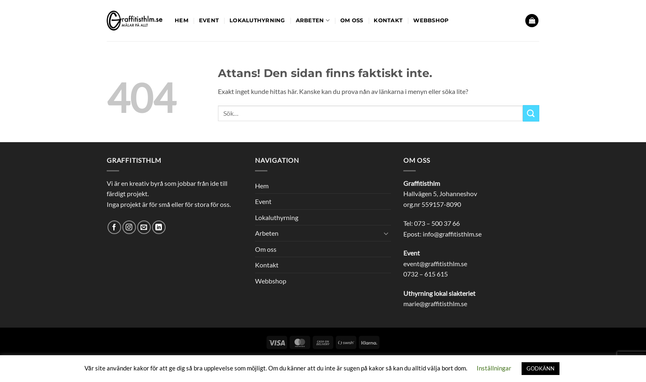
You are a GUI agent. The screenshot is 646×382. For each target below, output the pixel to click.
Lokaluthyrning (257, 20)
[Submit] (531, 113)
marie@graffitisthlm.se (435, 303)
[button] (531, 21)
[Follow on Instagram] (129, 227)
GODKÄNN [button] (541, 368)
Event (209, 20)
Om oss (351, 20)
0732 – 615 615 (425, 274)
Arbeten (313, 20)
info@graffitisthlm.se (452, 234)
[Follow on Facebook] (114, 227)
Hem (181, 20)
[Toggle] (386, 233)
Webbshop (431, 20)
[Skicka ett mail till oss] (144, 227)
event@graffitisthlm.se (435, 263)
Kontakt (388, 20)
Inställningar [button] (494, 368)
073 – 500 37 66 (437, 223)
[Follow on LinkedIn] (159, 227)
